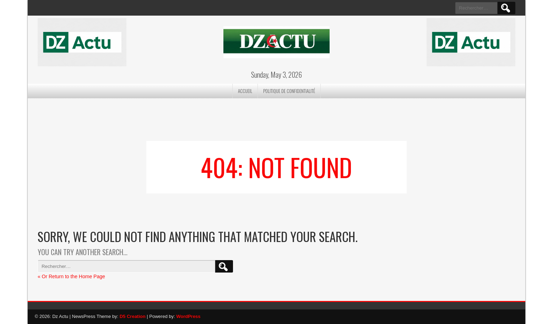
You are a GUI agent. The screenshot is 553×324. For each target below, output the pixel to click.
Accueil (245, 90)
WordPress (188, 316)
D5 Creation (133, 316)
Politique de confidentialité (289, 90)
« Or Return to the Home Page (71, 276)
